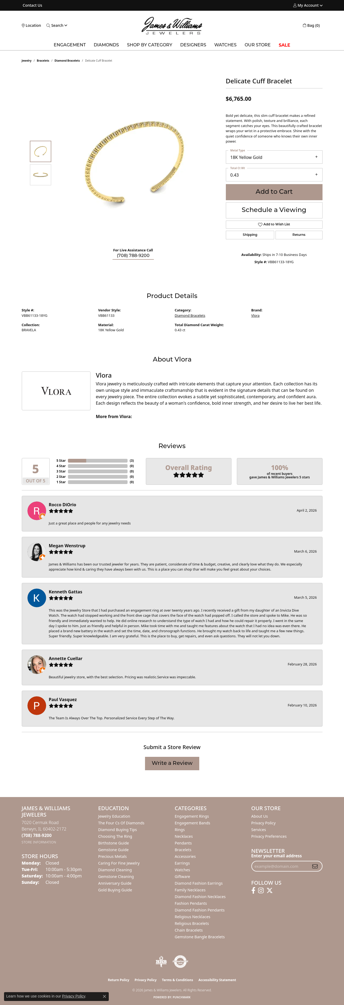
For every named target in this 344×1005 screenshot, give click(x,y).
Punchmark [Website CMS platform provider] (182, 997)
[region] (134, 163)
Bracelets (43, 60)
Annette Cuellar (66, 658)
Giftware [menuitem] (182, 876)
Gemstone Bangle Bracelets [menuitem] (200, 936)
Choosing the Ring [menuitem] (115, 836)
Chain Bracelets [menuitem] (189, 930)
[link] (32, 5)
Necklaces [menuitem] (184, 836)
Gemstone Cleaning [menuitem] (116, 876)
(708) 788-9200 (133, 256)
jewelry (27, 60)
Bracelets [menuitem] (183, 849)
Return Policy (118, 980)
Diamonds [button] (106, 45)
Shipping (250, 235)
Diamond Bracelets (67, 60)
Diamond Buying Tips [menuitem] (117, 829)
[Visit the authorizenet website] (180, 961)
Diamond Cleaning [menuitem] (115, 869)
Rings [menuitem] (180, 829)
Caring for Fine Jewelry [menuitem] (119, 863)
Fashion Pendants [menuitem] (191, 903)
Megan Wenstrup (67, 546)
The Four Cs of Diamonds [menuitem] (121, 822)
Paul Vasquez (63, 699)
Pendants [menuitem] (183, 843)
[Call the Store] (37, 835)
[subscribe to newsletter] (315, 866)
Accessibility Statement (217, 980)
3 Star (61, 471)
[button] (305, 5)
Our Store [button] (258, 45)
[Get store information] (39, 842)
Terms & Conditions (177, 980)
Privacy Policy (263, 822)
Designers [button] (193, 45)
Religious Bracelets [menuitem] (192, 923)
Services (258, 829)
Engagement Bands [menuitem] (192, 822)
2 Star (61, 476)
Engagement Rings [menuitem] (192, 816)
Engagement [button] (70, 45)
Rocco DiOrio (62, 505)
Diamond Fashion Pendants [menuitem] (200, 910)
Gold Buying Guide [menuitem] (115, 889)
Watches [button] (225, 45)
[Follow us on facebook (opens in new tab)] (253, 890)
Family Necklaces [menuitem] (190, 889)
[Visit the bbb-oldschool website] (161, 961)
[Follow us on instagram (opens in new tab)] (261, 890)
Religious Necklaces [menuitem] (193, 916)
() (132, 460)
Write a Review (172, 763)
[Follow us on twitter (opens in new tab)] (269, 890)
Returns (298, 235)
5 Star (61, 460)
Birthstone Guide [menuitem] (113, 843)
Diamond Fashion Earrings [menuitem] (199, 883)
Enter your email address (276, 855)
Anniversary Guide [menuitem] (115, 883)
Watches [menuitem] (182, 869)
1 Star (61, 482)
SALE (284, 45)
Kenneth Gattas (65, 592)
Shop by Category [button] (149, 45)
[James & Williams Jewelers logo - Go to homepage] (172, 25)
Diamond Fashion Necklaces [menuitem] (200, 896)
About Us (259, 816)
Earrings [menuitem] (182, 863)
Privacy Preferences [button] (269, 836)
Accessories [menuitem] (185, 856)
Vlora (255, 315)
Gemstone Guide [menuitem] (113, 849)
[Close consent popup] (104, 996)
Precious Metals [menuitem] (112, 856)
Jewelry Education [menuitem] (114, 816)
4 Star (61, 466)
